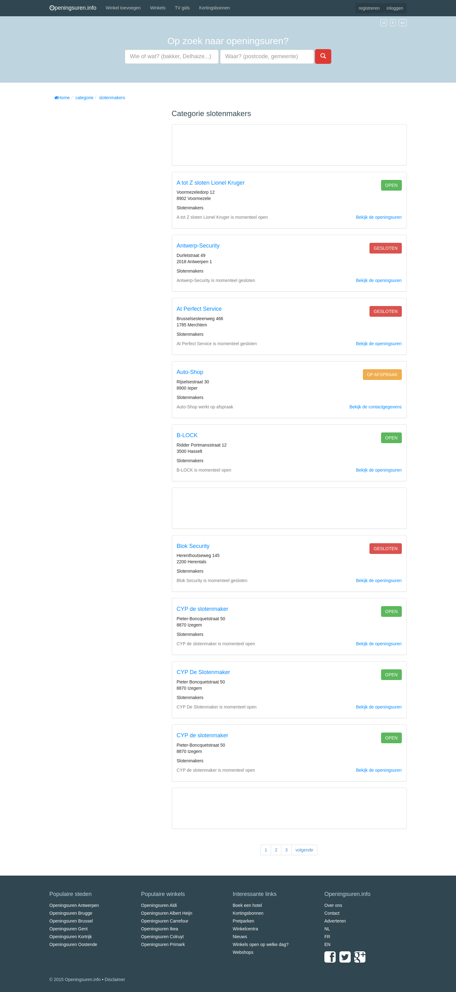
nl (383, 23)
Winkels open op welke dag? (261, 944)
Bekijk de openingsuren (379, 217)
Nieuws (240, 936)
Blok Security (193, 546)
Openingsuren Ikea (159, 928)
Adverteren (335, 920)
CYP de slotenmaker (202, 609)
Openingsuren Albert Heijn (166, 913)
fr (393, 23)
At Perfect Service (199, 309)
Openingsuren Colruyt (162, 936)
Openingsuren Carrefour (164, 920)
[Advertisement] (97, 197)
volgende (304, 849)
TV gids (182, 7)
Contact (331, 913)
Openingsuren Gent (69, 928)
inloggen (395, 8)
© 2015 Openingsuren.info (75, 979)
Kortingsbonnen (214, 7)
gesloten (385, 248)
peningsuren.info (73, 8)
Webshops (243, 952)
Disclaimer (115, 979)
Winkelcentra (245, 928)
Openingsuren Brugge (71, 913)
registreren (369, 8)
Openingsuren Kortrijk (71, 936)
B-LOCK (187, 435)
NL (327, 928)
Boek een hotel (247, 905)
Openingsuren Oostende (73, 944)
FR (327, 936)
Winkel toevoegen (123, 7)
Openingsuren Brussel (71, 920)
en (403, 23)
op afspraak (382, 374)
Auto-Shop (190, 372)
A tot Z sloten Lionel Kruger (211, 183)
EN (327, 944)
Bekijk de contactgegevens (375, 406)
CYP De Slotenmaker (203, 672)
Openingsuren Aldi (159, 905)
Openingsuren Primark (163, 944)
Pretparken (243, 920)
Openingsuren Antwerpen (74, 905)
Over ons (333, 905)
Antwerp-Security (198, 246)
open (391, 185)
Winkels (157, 7)
